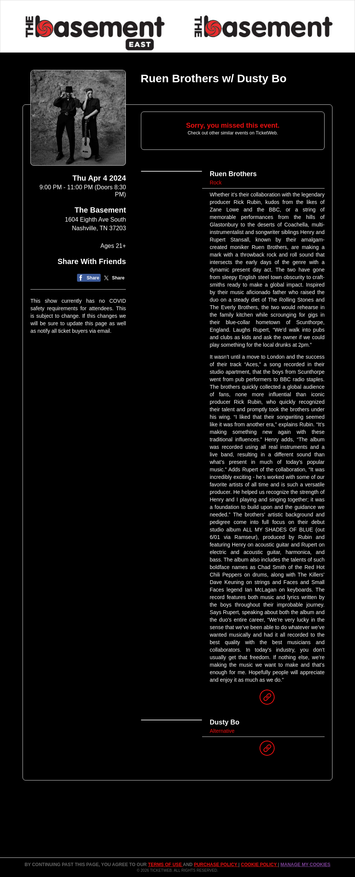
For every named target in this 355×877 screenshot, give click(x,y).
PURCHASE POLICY (216, 864)
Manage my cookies (305, 864)
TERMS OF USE (165, 864)
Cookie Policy (259, 864)
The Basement (100, 210)
